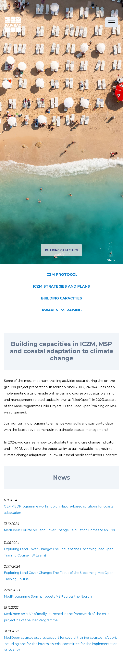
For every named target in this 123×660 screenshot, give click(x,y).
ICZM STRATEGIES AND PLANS (61, 286)
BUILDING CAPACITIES (61, 298)
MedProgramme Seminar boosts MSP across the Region (48, 596)
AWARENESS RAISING (62, 310)
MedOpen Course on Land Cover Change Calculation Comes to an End (59, 530)
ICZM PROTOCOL (61, 274)
